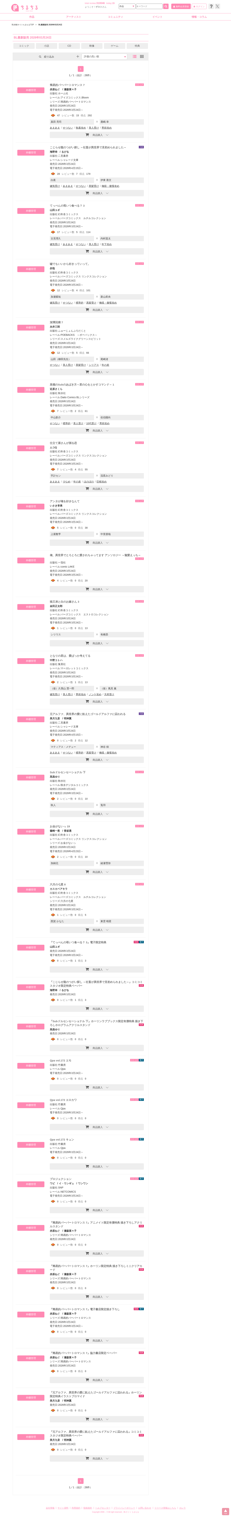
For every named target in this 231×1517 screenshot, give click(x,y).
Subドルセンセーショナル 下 (68, 772)
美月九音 (55, 718)
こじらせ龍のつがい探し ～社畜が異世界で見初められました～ (88, 147)
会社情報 (50, 1508)
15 (113, 3)
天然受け (109, 694)
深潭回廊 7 (56, 322)
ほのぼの (89, 481)
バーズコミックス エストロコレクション (85, 614)
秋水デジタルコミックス (74, 785)
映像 (91, 45)
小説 (46, 45)
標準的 (79, 302)
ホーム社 (63, 93)
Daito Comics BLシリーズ (75, 397)
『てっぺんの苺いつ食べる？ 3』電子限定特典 (78, 942)
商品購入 (94, 134)
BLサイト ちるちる (131, 1512)
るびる (65, 151)
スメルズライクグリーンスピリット (81, 338)
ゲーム (114, 45)
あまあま (55, 127)
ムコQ (53, 447)
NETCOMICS (68, 1191)
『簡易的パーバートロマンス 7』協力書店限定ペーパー (83, 1353)
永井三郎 (55, 326)
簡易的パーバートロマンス (76, 101)
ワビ (52, 1183)
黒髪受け (94, 186)
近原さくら (56, 389)
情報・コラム (199, 16)
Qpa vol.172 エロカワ (63, 1099)
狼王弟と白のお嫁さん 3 (64, 601)
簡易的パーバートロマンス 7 (67, 84)
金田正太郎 (56, 606)
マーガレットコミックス (74, 668)
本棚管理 (31, 90)
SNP (60, 1187)
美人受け (94, 127)
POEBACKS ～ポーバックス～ (79, 334)
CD (69, 45)
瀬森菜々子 (70, 89)
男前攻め (107, 127)
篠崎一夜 (55, 830)
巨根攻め (102, 481)
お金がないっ (68, 842)
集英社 (62, 664)
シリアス (94, 364)
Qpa (63, 1068)
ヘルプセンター (102, 1508)
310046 (100, 3)
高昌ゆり (55, 776)
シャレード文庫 (69, 159)
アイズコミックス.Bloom (75, 97)
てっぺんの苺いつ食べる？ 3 (67, 205)
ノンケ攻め (95, 694)
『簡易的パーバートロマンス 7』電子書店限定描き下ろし (85, 1309)
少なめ (66, 481)
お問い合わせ (144, 1508)
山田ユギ (55, 210)
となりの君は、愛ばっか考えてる (70, 655)
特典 (137, 45)
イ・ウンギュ (66, 1183)
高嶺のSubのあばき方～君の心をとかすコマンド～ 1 (82, 384)
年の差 (105, 364)
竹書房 (62, 1064)
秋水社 (62, 393)
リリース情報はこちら (165, 1508)
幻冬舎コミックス (68, 214)
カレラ (182, 1508)
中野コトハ (56, 660)
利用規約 (76, 1508)
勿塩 (52, 268)
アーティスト (73, 16)
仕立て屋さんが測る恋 (63, 443)
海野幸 (53, 151)
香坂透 (67, 830)
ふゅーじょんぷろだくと (72, 330)
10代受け (91, 423)
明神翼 (67, 718)
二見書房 (63, 155)
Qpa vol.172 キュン (62, 1139)
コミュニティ (115, 16)
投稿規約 (87, 1508)
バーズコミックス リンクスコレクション (84, 276)
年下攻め (107, 244)
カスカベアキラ (58, 888)
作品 (31, 16)
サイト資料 (63, 1508)
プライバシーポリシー (124, 1508)
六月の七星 (67, 901)
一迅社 (62, 562)
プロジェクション (60, 1178)
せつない (68, 127)
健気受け (55, 186)
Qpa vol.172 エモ (60, 1060)
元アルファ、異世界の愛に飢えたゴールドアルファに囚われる (88, 714)
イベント (157, 16)
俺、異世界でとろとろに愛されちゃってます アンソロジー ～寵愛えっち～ (95, 555)
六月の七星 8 (58, 884)
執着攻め (81, 127)
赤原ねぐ (55, 89)
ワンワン (83, 1183)
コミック (24, 45)
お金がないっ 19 (60, 826)
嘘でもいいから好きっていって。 (70, 263)
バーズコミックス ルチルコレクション (83, 218)
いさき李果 (56, 505)
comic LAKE (67, 566)
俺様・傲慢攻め (110, 186)
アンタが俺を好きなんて (65, 501)
